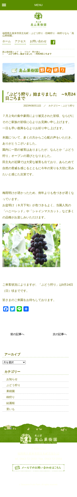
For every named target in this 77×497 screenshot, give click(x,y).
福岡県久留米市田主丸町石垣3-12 (38, 453)
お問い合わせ (38, 41)
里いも (10, 409)
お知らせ (12, 379)
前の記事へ (17, 334)
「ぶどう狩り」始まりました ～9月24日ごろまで (40, 96)
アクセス (20, 41)
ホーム (6, 41)
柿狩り (10, 397)
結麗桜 (10, 403)
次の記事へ (60, 334)
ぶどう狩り (13, 385)
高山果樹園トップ (10, 52)
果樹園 (10, 391)
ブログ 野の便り (32, 52)
